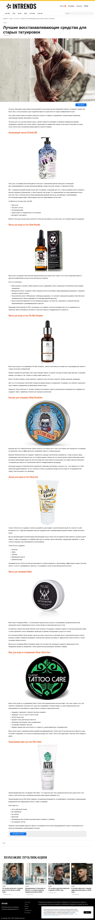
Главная (5, 18)
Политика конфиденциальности (10, 909)
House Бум (40, 13)
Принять (87, 912)
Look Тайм (7, 13)
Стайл (13, 13)
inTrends (20, 6)
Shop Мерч (71, 6)
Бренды (19, 13)
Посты (63, 6)
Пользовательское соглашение (10, 907)
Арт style (16, 18)
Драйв (25, 13)
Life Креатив (32, 13)
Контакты (79, 6)
